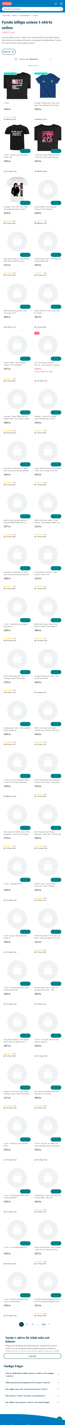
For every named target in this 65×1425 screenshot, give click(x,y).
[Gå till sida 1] (16, 1324)
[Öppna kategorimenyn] (61, 3)
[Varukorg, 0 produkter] (56, 3)
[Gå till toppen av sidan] (59, 1419)
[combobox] (32, 9)
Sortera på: (23, 59)
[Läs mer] (32, 1356)
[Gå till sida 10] (38, 1324)
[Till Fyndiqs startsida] (7, 3)
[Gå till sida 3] (27, 1324)
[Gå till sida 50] (43, 1324)
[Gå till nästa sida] (54, 1324)
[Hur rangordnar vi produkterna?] (16, 59)
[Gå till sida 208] (49, 1324)
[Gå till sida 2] (21, 1324)
